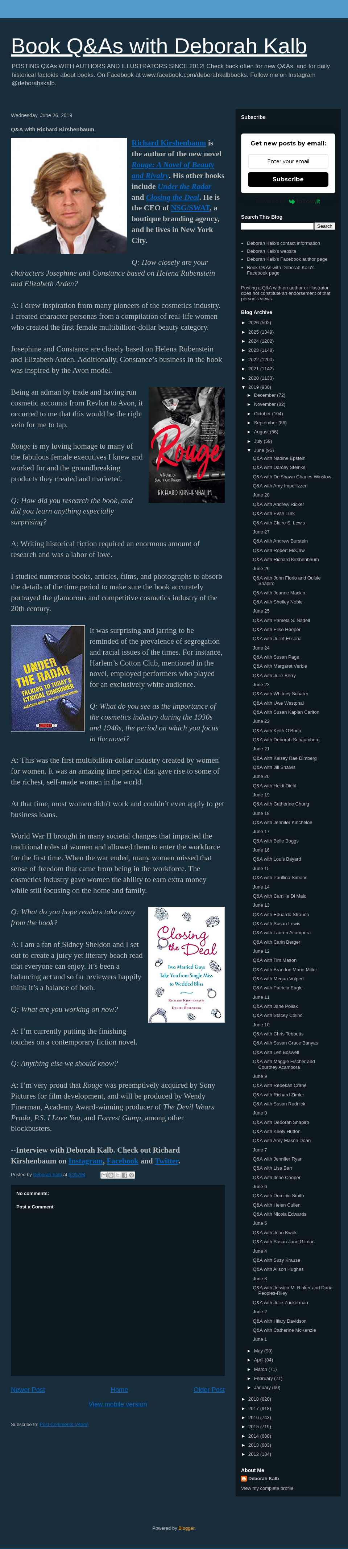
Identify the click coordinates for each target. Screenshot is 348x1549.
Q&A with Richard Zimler (278, 1094)
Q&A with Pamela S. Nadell (281, 620)
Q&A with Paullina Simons (280, 877)
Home (119, 1389)
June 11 (261, 997)
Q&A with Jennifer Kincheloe (282, 822)
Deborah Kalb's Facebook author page (287, 259)
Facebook (122, 1161)
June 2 (260, 1311)
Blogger (186, 1528)
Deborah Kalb (263, 1478)
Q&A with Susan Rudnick (279, 1104)
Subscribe (288, 179)
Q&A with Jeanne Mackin (279, 593)
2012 (254, 1454)
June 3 (260, 1278)
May (259, 1351)
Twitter (166, 1161)
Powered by (288, 201)
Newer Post (28, 1389)
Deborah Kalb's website (271, 251)
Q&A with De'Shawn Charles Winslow (292, 476)
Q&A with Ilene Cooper (277, 1177)
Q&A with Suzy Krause (276, 1260)
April (259, 1360)
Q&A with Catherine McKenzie (284, 1330)
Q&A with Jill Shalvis (274, 767)
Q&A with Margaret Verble (280, 666)
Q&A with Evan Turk (274, 513)
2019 (254, 387)
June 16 (261, 850)
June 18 (261, 813)
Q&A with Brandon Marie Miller (285, 969)
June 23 (261, 684)
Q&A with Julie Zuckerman (280, 1302)
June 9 (260, 1076)
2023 (254, 350)
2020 (254, 378)
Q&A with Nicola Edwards (279, 1214)
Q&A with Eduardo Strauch (281, 914)
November (265, 404)
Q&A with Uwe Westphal (278, 703)
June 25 (261, 611)
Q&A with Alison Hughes (278, 1269)
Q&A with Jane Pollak (275, 1006)
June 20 (261, 776)
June (260, 450)
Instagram (86, 1161)
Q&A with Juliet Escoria (277, 638)
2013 (254, 1445)
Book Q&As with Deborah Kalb (159, 46)
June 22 (261, 721)
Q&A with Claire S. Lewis (279, 523)
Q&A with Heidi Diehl (274, 785)
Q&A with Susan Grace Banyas (285, 1043)
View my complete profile (267, 1488)
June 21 (261, 748)
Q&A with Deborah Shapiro (281, 1122)
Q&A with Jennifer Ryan (277, 1159)
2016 (254, 1417)
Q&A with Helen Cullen (277, 1205)
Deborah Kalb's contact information (283, 243)
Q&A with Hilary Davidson (279, 1321)
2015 (254, 1426)
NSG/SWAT (190, 207)
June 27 (261, 532)
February (264, 1378)
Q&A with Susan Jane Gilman (284, 1241)
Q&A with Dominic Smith (278, 1195)
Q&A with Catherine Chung (281, 804)
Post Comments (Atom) (64, 1424)
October (263, 413)
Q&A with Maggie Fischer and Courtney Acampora (284, 1064)
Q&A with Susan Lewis (276, 923)
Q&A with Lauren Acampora (282, 932)
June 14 (261, 887)
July (259, 441)
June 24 (261, 648)
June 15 (261, 868)
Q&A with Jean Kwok (275, 1232)
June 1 (260, 1339)
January (263, 1387)
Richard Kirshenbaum (169, 143)
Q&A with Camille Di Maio (279, 896)
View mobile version (117, 1404)
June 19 (261, 795)
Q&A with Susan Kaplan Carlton (286, 712)
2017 (254, 1408)
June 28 (261, 495)
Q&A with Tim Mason (275, 960)
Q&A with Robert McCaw (278, 550)
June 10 (261, 1024)
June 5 (260, 1223)
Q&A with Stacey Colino (277, 1015)
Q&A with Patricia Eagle (277, 987)
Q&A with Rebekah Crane (279, 1085)
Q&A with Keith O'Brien (277, 730)
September (266, 422)
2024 (254, 341)
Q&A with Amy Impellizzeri (280, 486)
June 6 (260, 1186)
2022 (254, 359)
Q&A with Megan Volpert (278, 978)
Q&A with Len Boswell (276, 1052)
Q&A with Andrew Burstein (280, 541)
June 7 (260, 1150)
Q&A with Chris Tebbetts (278, 1034)
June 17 (261, 831)
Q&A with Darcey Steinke (279, 467)
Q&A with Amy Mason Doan (282, 1140)
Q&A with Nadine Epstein (279, 458)
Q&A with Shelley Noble (277, 602)
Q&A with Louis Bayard (277, 859)
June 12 (261, 951)
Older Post (209, 1389)
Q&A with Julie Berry (274, 675)
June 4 (260, 1251)
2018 (254, 1399)
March (261, 1369)
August (262, 431)
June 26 (261, 568)
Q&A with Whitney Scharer (280, 693)
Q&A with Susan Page (276, 657)
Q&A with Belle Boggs (275, 841)
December (265, 395)
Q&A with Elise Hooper (277, 629)
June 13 (261, 905)
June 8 (260, 1113)
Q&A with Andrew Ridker (278, 504)
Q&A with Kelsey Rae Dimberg (284, 758)
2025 (254, 332)
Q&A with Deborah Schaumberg (286, 739)
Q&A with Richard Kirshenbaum (286, 559)
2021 (254, 368)
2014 (254, 1436)
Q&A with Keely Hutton (277, 1131)
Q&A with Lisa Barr (272, 1168)
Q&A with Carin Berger (276, 942)
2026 (254, 322)
